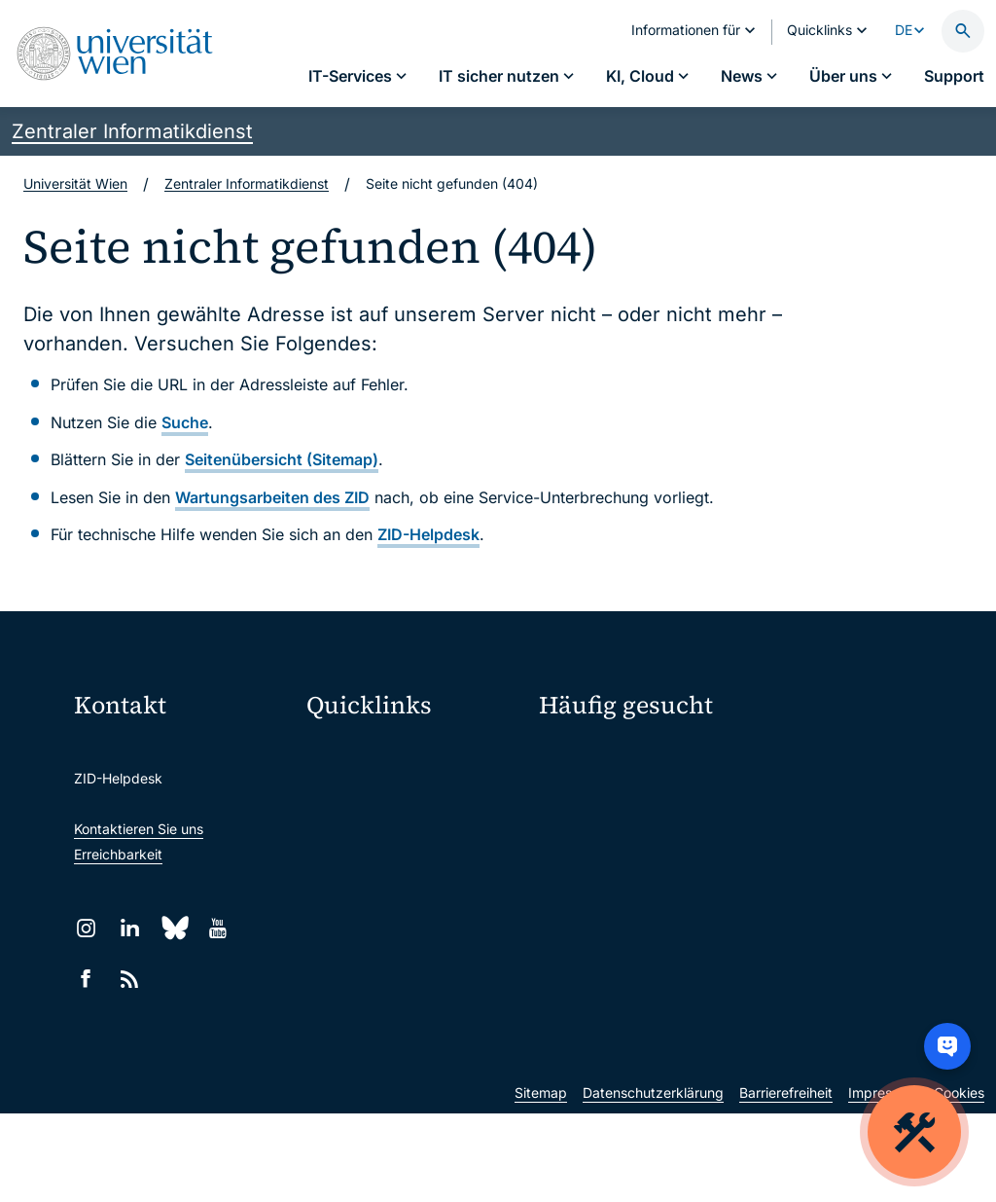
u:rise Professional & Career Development (414, 1039)
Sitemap (541, 1181)
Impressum (883, 1181)
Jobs (777, 791)
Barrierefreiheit (786, 1181)
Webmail (346, 793)
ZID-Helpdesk (428, 534)
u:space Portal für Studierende (414, 834)
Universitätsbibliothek (387, 957)
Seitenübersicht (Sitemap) (281, 459)
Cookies (959, 1181)
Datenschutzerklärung (653, 1181)
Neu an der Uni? (618, 957)
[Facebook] (86, 978)
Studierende (578, 860)
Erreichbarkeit (118, 854)
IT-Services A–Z (589, 757)
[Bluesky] (174, 928)
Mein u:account (811, 757)
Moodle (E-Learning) (384, 753)
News (780, 826)
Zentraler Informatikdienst (132, 131)
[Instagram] (86, 928)
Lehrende (792, 860)
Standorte (570, 826)
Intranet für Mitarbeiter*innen (412, 916)
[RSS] (130, 978)
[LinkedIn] (130, 928)
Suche (184, 422)
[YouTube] (217, 928)
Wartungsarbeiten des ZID (272, 497)
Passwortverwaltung (603, 791)
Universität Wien (75, 183)
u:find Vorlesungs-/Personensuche (414, 875)
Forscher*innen (586, 895)
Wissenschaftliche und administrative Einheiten (414, 998)
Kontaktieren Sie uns (138, 828)
